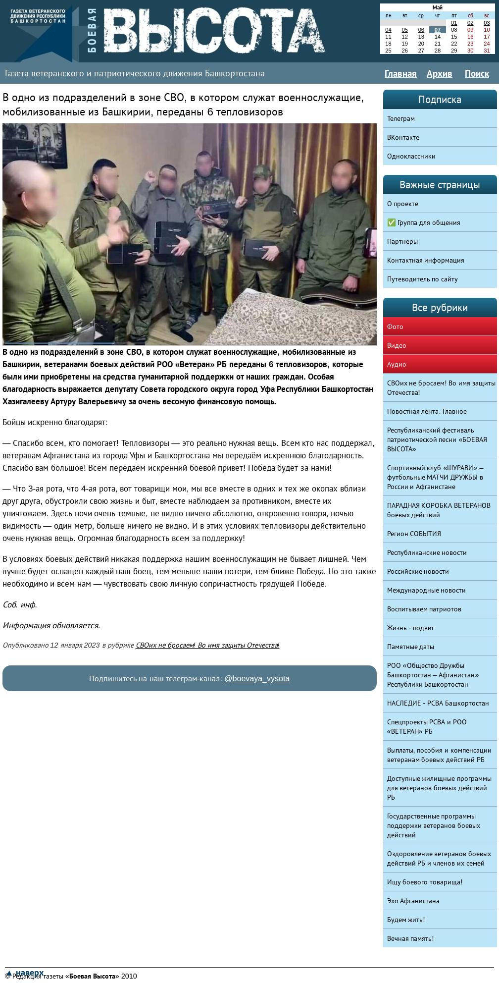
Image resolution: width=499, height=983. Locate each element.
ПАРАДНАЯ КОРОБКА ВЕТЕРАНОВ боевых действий (439, 510)
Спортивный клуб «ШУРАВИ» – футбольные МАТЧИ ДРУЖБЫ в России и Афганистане (435, 477)
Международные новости (426, 590)
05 (404, 30)
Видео (396, 345)
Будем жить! (406, 920)
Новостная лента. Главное (427, 411)
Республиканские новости (427, 552)
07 (438, 30)
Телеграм (401, 118)
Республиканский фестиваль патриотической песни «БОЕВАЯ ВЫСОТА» (437, 439)
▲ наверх (24, 973)
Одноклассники (411, 156)
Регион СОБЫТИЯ (414, 534)
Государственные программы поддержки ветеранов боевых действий (434, 825)
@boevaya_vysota (257, 678)
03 (487, 23)
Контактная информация (426, 260)
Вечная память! (410, 938)
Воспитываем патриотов (424, 609)
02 (470, 23)
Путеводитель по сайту (422, 279)
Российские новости (418, 571)
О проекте (403, 204)
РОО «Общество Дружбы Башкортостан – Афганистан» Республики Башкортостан (433, 674)
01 (454, 23)
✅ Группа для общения (424, 222)
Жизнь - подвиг (411, 628)
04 (388, 30)
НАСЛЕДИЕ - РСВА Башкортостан (438, 703)
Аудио (396, 364)
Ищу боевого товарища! (425, 882)
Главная (401, 73)
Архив (439, 73)
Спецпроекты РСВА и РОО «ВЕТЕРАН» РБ (427, 726)
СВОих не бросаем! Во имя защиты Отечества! (208, 645)
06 (421, 30)
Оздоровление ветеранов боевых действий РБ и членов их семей (439, 858)
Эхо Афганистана (413, 901)
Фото (395, 326)
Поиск (477, 73)
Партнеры (402, 241)
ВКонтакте (403, 137)
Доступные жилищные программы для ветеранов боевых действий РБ (439, 787)
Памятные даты (411, 647)
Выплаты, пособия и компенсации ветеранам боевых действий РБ (439, 755)
